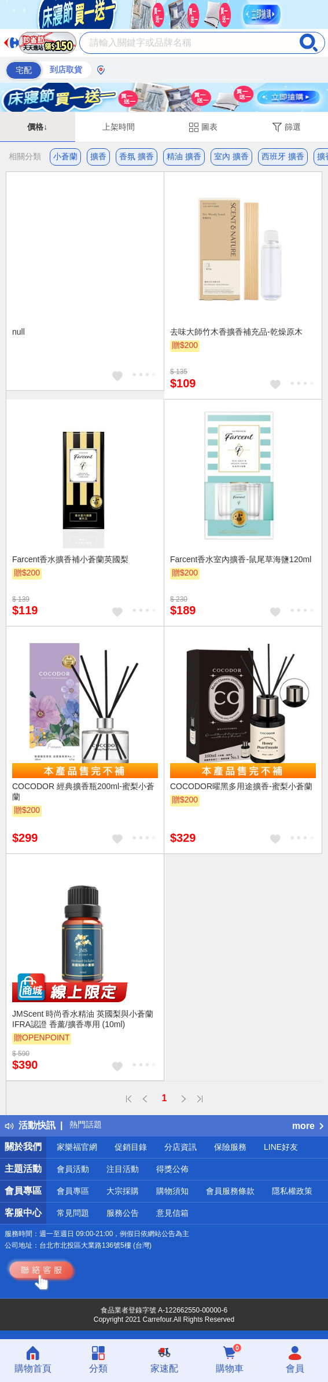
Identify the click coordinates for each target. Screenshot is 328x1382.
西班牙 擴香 (282, 156)
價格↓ (37, 126)
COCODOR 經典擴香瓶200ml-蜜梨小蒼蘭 (83, 791)
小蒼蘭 (65, 156)
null (18, 331)
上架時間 (118, 126)
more (307, 1126)
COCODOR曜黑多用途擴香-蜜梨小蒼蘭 (241, 786)
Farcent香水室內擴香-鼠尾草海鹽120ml (240, 559)
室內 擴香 (231, 156)
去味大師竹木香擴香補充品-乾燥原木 (236, 331)
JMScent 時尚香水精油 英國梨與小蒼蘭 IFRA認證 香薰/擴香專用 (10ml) (82, 1019)
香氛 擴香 (136, 156)
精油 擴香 (184, 156)
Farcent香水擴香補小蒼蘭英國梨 (70, 559)
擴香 (98, 156)
